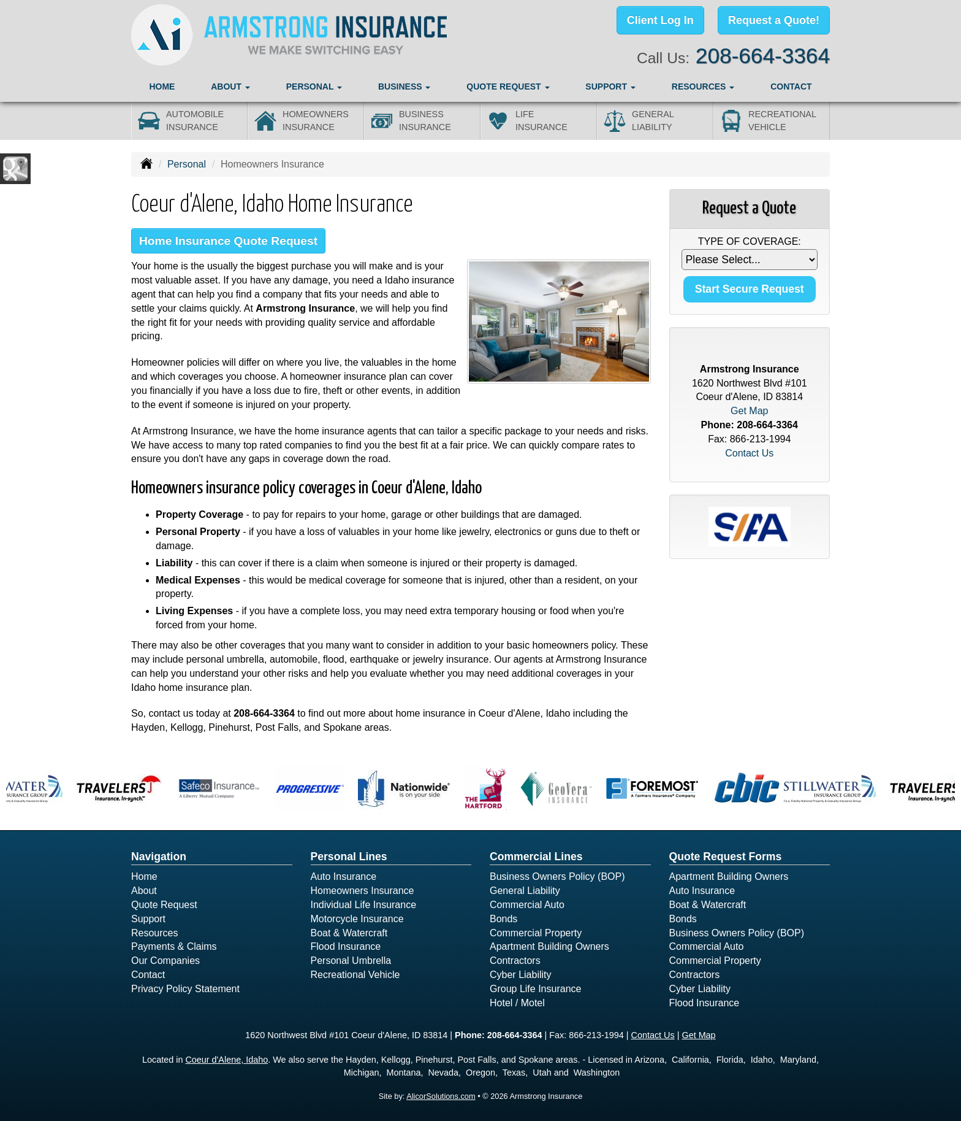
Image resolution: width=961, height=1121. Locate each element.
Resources (154, 933)
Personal (186, 164)
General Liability (525, 890)
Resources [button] (703, 86)
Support (148, 919)
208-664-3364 (763, 55)
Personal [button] (314, 86)
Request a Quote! (773, 20)
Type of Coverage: (749, 241)
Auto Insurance (344, 876)
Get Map (749, 411)
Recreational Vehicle (355, 974)
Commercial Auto (527, 904)
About (144, 890)
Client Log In (660, 20)
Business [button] (404, 86)
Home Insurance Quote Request (228, 240)
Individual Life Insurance (364, 904)
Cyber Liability (520, 974)
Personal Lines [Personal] (349, 856)
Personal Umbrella (351, 960)
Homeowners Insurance (362, 890)
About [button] (230, 86)
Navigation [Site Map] (158, 856)
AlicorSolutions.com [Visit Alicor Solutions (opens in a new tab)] (440, 1096)
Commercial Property (536, 933)
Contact (790, 86)
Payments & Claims (174, 946)
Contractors (515, 960)
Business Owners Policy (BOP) (557, 876)
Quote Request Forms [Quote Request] (725, 856)
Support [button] (610, 86)
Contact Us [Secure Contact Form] (749, 453)
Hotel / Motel (517, 1003)
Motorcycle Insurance (357, 919)
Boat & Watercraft (349, 933)
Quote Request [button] (507, 86)
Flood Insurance (346, 946)
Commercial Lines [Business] (536, 856)
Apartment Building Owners (549, 946)
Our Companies (165, 960)
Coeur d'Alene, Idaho (226, 1060)
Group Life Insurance (535, 989)
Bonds (503, 919)
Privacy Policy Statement (185, 989)
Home (162, 86)
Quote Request (164, 904)
